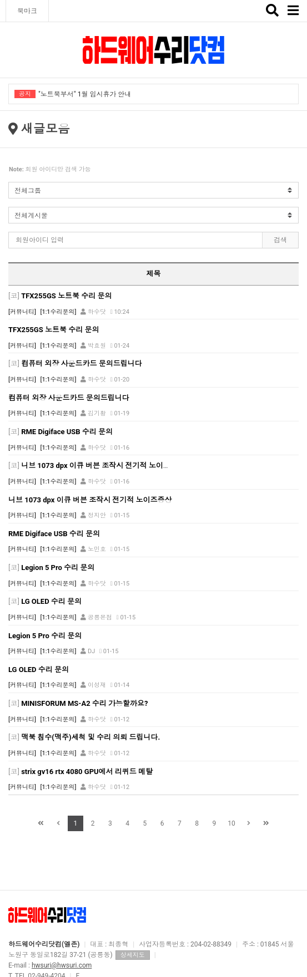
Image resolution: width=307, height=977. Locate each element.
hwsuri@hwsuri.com (62, 965)
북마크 (27, 11)
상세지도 (132, 955)
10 (231, 823)
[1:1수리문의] (59, 312)
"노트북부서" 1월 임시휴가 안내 (84, 94)
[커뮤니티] (22, 312)
